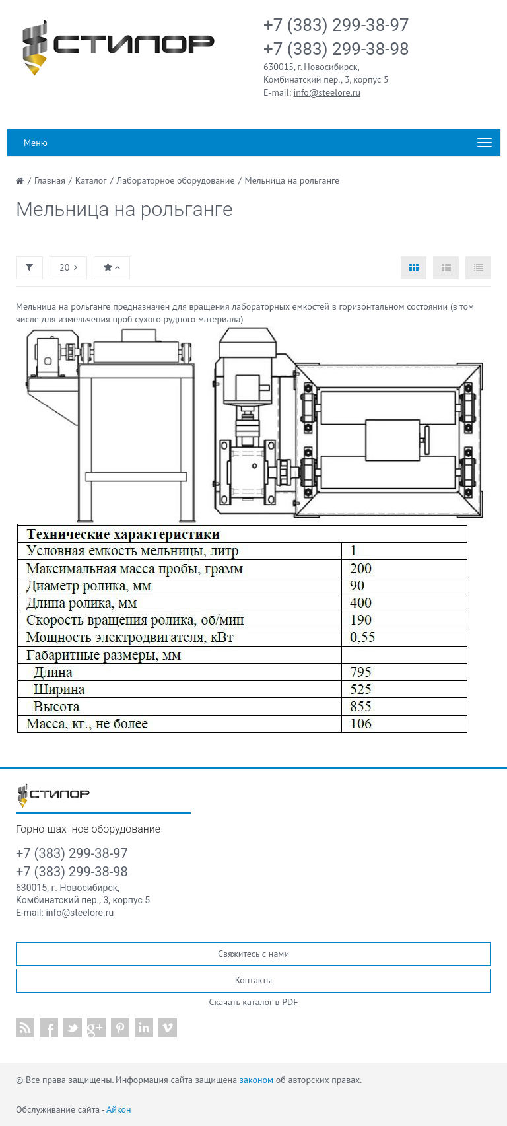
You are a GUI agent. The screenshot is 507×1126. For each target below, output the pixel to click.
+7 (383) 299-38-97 (336, 25)
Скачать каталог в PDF (253, 1002)
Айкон (118, 1109)
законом (256, 1080)
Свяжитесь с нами (253, 954)
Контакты (254, 980)
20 (68, 267)
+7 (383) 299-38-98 (336, 49)
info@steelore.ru (327, 92)
